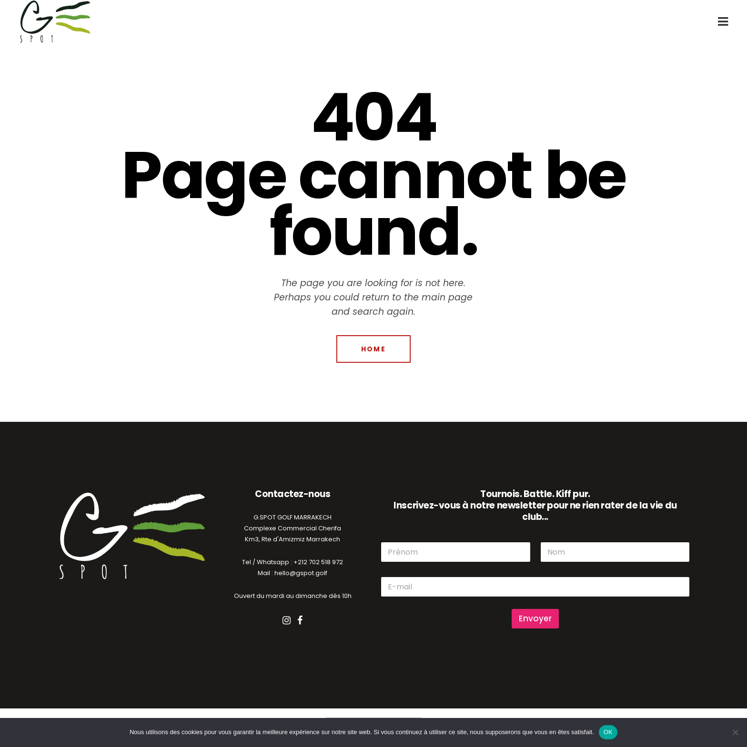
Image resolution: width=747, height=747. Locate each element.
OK (608, 732)
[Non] (735, 732)
